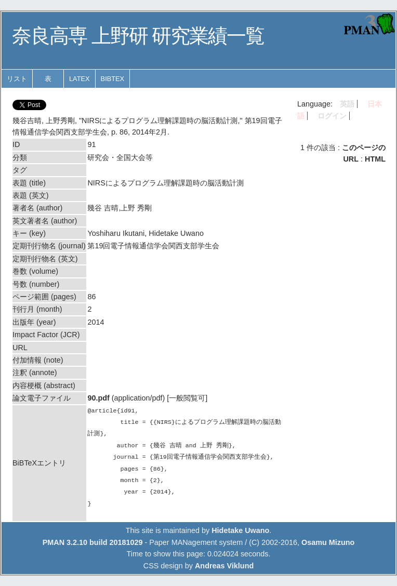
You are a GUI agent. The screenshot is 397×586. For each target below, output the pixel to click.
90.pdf (98, 398)
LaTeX (79, 79)
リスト (17, 79)
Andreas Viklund (224, 566)
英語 (347, 104)
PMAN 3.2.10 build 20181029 (93, 542)
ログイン (332, 116)
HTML (375, 159)
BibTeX (113, 79)
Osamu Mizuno (327, 542)
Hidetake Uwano (240, 530)
